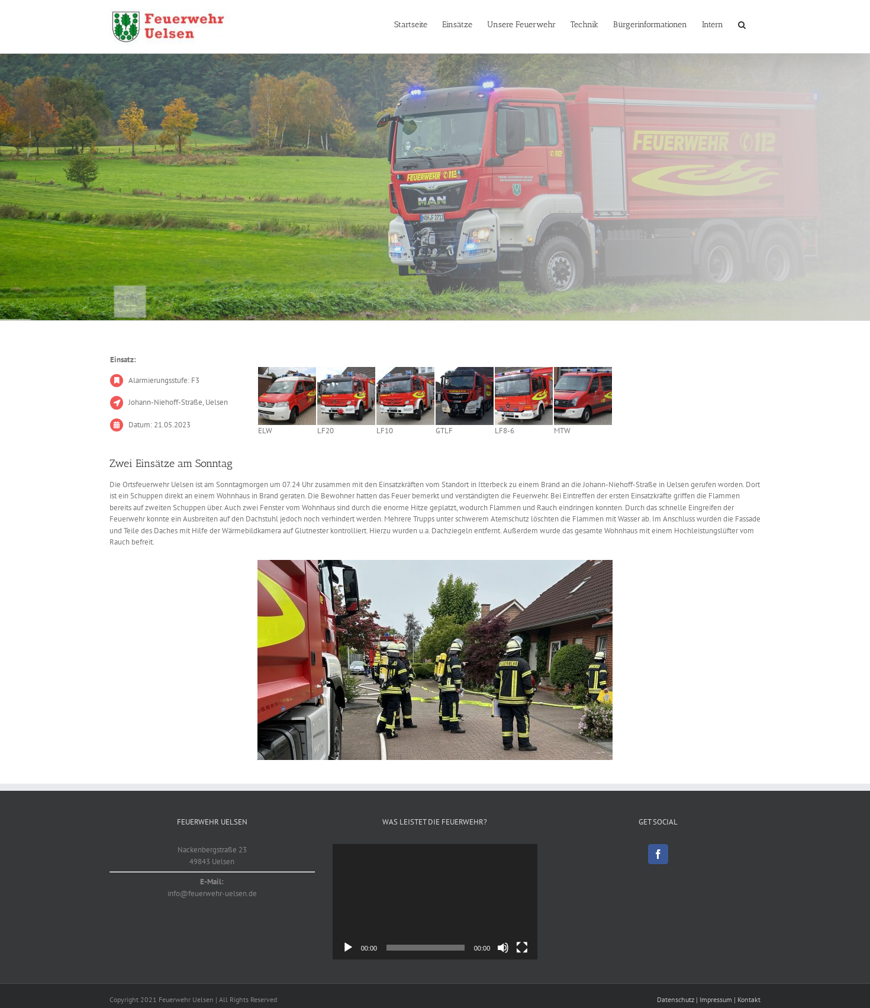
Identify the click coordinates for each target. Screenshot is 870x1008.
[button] (742, 25)
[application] (435, 901)
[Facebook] (658, 854)
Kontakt (749, 999)
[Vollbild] (522, 948)
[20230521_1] (435, 660)
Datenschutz (675, 999)
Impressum (716, 999)
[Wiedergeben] (348, 948)
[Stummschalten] (503, 948)
